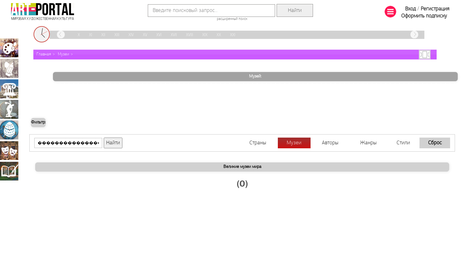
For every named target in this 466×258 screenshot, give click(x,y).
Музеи (63, 54)
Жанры (368, 143)
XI (90, 35)
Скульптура (9, 109)
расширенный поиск (232, 19)
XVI (159, 35)
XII (103, 35)
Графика (9, 68)
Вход (410, 9)
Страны (257, 143)
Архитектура (9, 88)
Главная (43, 54)
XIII (116, 35)
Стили (403, 143)
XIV (131, 35)
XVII (174, 35)
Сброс (435, 143)
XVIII (189, 35)
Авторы (330, 143)
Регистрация (435, 9)
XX (219, 35)
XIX (204, 35)
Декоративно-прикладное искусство (9, 129)
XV (145, 35)
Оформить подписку (424, 16)
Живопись (9, 47)
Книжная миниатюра (9, 170)
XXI (232, 35)
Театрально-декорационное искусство (9, 150)
